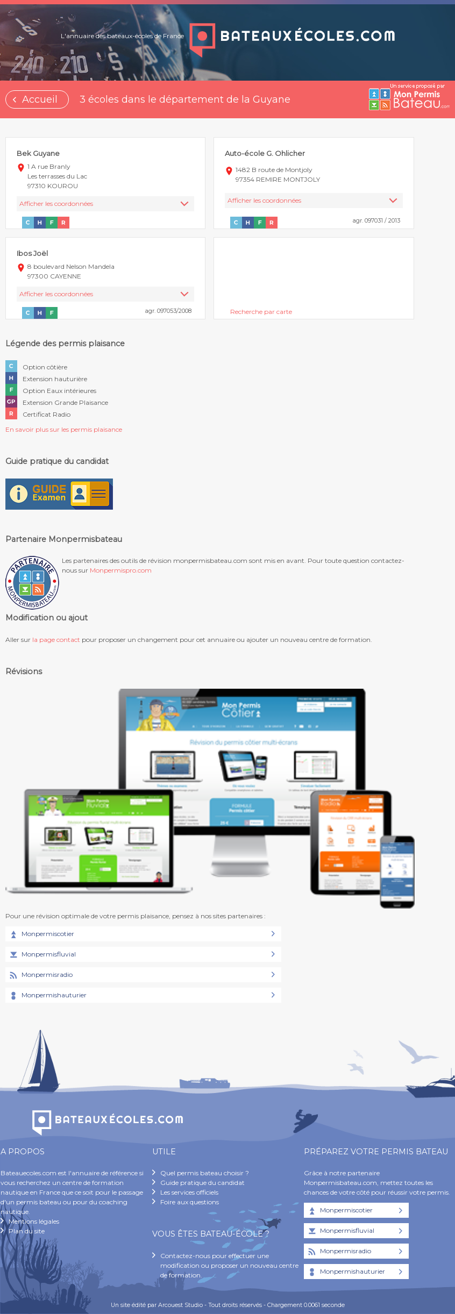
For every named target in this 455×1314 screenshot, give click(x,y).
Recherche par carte (261, 312)
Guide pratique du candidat (202, 1183)
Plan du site (27, 1231)
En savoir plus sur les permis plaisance (63, 429)
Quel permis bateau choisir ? (204, 1173)
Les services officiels (189, 1192)
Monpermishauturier (47, 995)
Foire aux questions (189, 1202)
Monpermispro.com (121, 570)
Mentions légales (34, 1221)
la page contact (56, 639)
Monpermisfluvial (42, 954)
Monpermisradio (40, 975)
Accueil (40, 99)
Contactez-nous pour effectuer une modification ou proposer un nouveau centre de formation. (229, 1265)
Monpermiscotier (41, 934)
